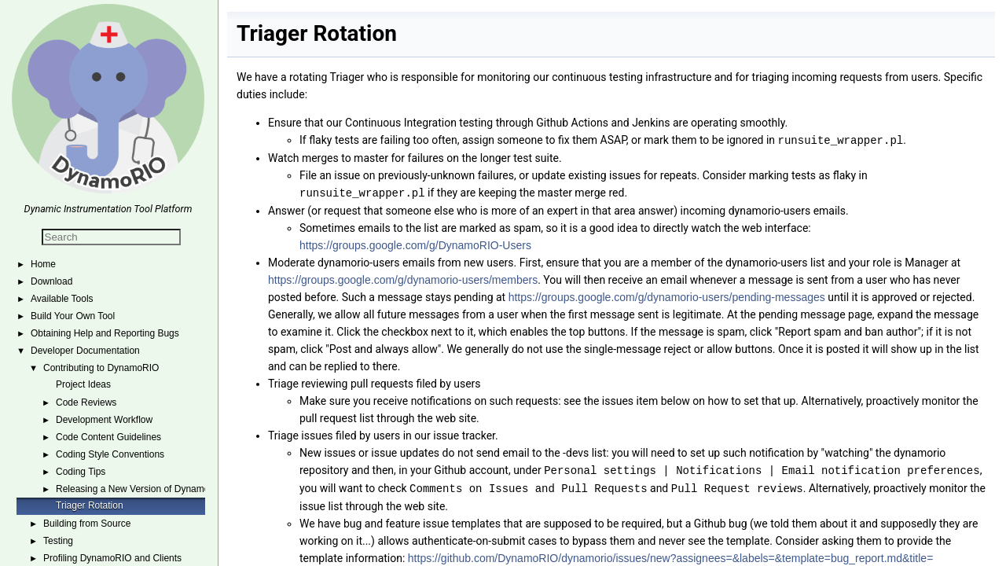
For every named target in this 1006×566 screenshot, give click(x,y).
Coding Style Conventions (110, 454)
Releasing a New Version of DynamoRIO (141, 488)
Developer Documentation (85, 350)
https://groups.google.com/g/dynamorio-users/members (403, 278)
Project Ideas (83, 384)
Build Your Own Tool (73, 316)
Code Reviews (86, 402)
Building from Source (86, 523)
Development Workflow (104, 419)
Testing (58, 540)
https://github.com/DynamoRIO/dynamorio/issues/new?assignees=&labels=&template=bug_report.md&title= (670, 555)
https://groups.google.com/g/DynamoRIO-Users (415, 243)
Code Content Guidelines (108, 437)
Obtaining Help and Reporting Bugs (105, 333)
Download (51, 281)
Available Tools (62, 298)
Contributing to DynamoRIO (101, 367)
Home (43, 264)
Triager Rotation (89, 505)
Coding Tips (80, 471)
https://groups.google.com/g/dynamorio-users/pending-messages (667, 295)
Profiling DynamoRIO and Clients (112, 558)
